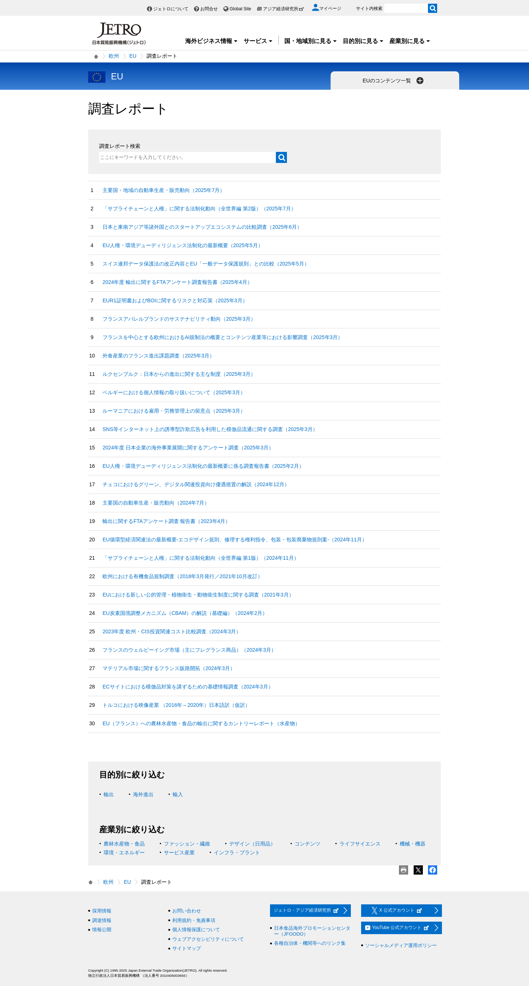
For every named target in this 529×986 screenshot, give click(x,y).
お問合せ (209, 8)
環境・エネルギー (124, 852)
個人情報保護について (196, 929)
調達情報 (101, 920)
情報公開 (101, 929)
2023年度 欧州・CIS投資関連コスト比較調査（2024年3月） (171, 631)
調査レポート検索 (119, 146)
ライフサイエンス (360, 844)
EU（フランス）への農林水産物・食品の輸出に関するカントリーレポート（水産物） (201, 723)
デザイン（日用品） (252, 844)
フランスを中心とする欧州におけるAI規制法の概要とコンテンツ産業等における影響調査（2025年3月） (222, 337)
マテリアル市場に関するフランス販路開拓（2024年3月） (168, 668)
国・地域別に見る (310, 41)
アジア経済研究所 (283, 8)
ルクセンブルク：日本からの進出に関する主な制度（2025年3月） (179, 374)
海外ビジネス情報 (211, 41)
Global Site (240, 8)
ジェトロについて (170, 8)
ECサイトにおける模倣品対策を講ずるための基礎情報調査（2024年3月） (187, 687)
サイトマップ (186, 948)
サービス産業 (179, 852)
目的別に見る (363, 41)
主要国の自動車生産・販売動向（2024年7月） (155, 503)
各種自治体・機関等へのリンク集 (310, 943)
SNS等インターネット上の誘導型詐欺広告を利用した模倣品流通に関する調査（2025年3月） (210, 429)
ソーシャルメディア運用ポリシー (401, 945)
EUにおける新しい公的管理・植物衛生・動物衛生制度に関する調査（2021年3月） (198, 595)
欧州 (114, 56)
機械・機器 (412, 844)
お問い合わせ (186, 911)
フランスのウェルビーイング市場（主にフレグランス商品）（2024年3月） (189, 650)
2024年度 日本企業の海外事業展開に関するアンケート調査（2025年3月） (188, 448)
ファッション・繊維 (187, 844)
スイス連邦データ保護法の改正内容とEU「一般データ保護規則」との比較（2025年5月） (205, 264)
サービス (258, 41)
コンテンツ (307, 844)
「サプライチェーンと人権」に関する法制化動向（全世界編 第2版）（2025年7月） (199, 208)
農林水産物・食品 (124, 844)
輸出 (109, 794)
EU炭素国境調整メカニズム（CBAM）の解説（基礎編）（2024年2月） (184, 613)
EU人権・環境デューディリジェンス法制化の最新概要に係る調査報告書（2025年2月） (203, 466)
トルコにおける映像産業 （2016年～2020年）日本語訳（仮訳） (176, 705)
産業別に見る (410, 41)
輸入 (178, 794)
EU (132, 56)
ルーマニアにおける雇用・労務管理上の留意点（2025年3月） (173, 411)
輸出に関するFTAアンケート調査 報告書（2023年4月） (166, 521)
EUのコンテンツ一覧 (394, 80)
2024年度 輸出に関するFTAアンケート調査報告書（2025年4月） (177, 282)
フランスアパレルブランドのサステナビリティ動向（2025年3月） (179, 319)
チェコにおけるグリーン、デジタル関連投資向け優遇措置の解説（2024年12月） (195, 484)
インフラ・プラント (237, 852)
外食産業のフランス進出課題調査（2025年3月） (158, 356)
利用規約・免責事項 (193, 920)
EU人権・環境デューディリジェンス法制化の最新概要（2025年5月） (182, 245)
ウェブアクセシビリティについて (208, 939)
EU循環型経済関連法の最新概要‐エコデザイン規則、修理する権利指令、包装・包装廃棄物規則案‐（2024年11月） (234, 539)
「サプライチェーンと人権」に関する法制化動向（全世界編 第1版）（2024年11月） (200, 558)
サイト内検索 (369, 8)
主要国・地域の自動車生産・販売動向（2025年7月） (163, 190)
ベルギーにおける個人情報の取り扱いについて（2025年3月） (173, 392)
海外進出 (143, 794)
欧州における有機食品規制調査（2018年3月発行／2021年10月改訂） (182, 576)
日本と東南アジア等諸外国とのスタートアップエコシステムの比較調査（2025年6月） (202, 227)
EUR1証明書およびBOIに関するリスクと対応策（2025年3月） (174, 300)
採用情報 (101, 911)
